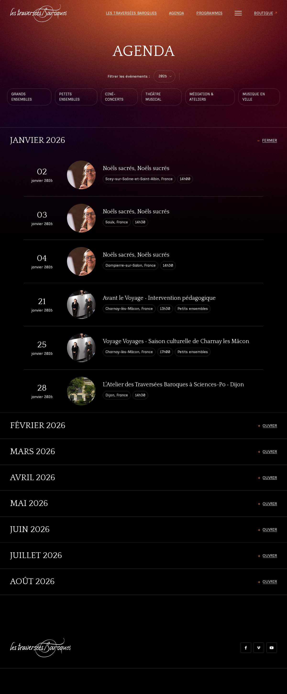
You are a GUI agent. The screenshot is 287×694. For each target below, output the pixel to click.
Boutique (263, 14)
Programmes (209, 14)
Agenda (175, 14)
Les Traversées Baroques (130, 14)
